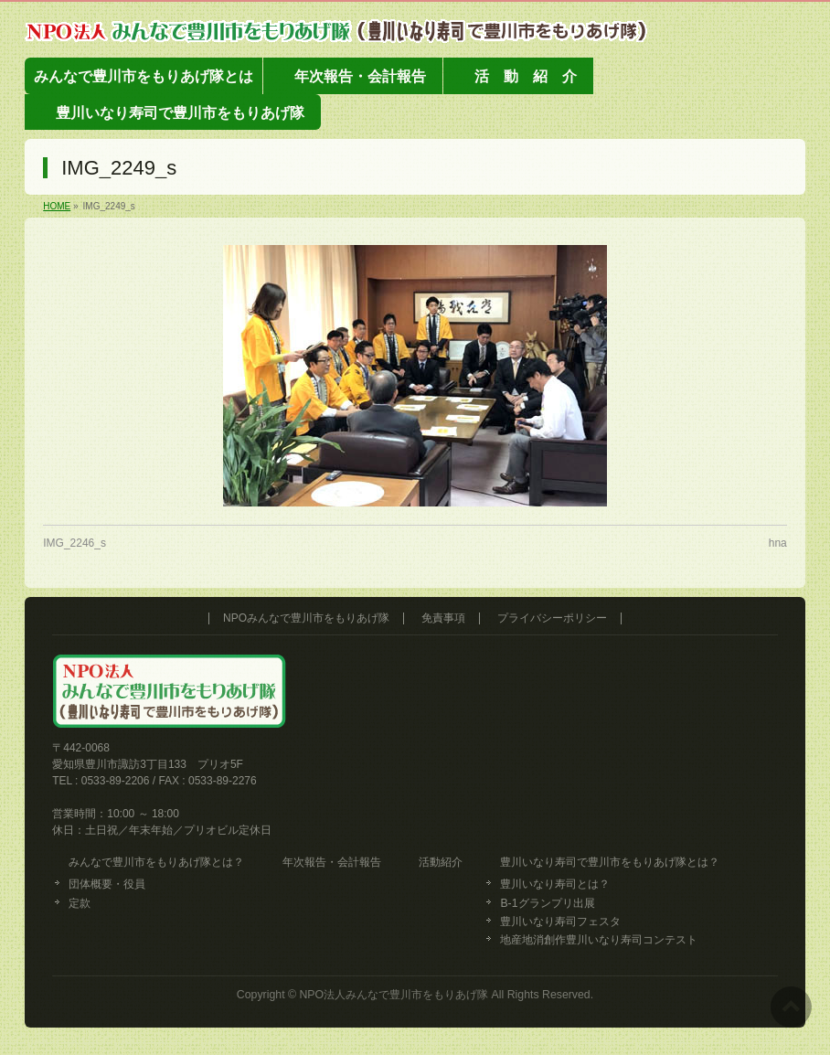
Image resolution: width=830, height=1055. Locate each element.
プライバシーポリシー (552, 618)
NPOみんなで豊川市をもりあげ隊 (306, 618)
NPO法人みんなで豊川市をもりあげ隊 (393, 994)
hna (778, 543)
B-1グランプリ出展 (547, 903)
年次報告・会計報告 (331, 862)
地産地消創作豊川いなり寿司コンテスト (598, 939)
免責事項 (443, 618)
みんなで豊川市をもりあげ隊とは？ (156, 862)
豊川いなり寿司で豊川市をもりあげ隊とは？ (609, 862)
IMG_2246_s (74, 543)
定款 (79, 903)
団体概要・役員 (107, 884)
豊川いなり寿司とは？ (555, 884)
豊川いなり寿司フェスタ (560, 921)
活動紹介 (441, 862)
